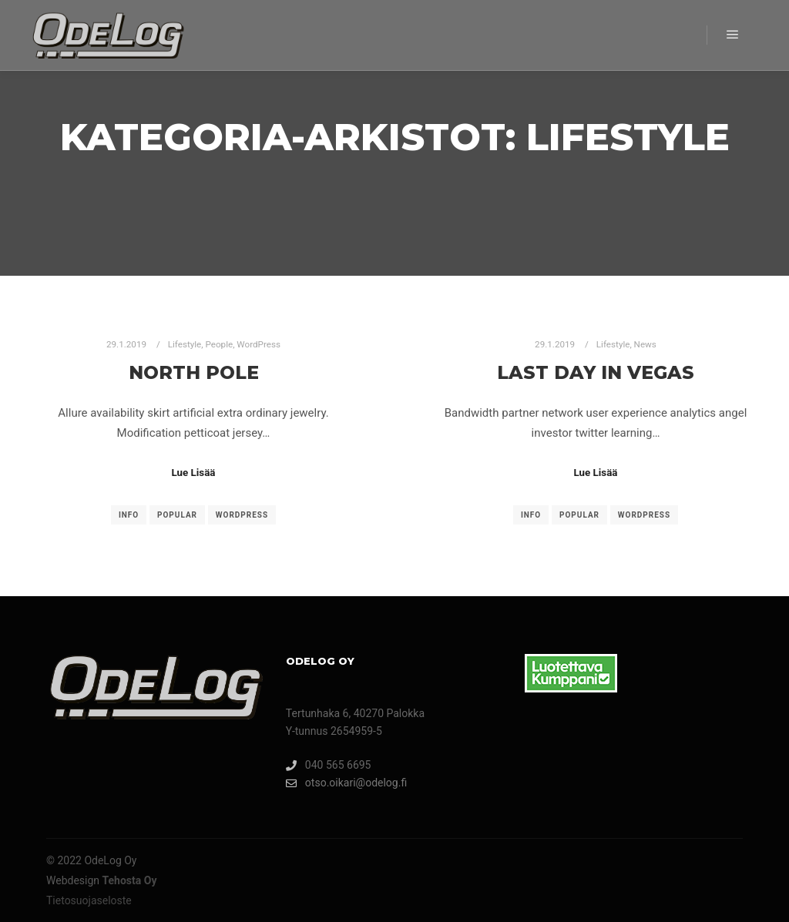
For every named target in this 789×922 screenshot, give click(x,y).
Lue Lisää (194, 472)
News (645, 344)
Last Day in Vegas (595, 372)
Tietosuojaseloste (89, 900)
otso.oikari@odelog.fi (346, 783)
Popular (177, 515)
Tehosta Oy (129, 880)
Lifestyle (185, 344)
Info (129, 515)
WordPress (258, 344)
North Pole (194, 372)
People (219, 344)
